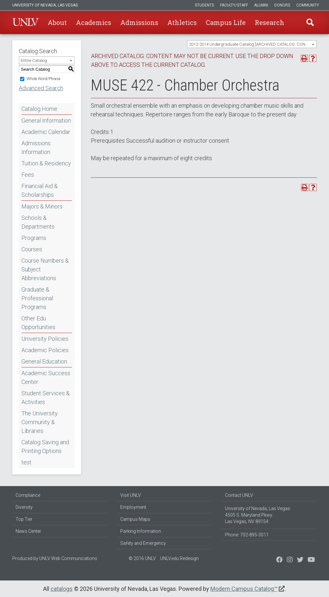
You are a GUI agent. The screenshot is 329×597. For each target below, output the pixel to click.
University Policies (44, 338)
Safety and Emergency (143, 543)
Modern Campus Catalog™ (243, 588)
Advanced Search (41, 88)
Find (310, 22)
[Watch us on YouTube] (311, 560)
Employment (133, 507)
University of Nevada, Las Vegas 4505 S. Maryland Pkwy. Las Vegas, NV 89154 (257, 515)
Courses (31, 249)
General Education (44, 361)
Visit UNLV (130, 495)
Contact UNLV (239, 495)
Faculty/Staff (234, 5)
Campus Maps (135, 519)
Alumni (261, 5)
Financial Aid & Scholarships (39, 190)
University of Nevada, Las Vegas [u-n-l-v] (45, 5)
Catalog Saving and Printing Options (45, 446)
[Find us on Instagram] (300, 560)
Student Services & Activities (45, 397)
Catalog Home (39, 108)
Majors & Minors (42, 206)
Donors (282, 5)
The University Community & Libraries (39, 422)
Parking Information (140, 531)
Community (307, 5)
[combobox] (252, 44)
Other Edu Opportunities (38, 322)
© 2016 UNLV (142, 558)
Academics (93, 22)
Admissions (139, 22)
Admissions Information (36, 147)
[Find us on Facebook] (279, 560)
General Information (46, 120)
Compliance (28, 495)
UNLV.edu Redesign (179, 558)
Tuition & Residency (46, 163)
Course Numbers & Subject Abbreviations (45, 269)
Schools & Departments (37, 222)
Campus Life (226, 22)
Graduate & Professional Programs (37, 298)
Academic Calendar (45, 131)
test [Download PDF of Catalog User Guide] (26, 462)
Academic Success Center (45, 377)
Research (269, 22)
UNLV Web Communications (68, 558)
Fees (27, 174)
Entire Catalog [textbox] (34, 60)
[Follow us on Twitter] (289, 560)
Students (204, 5)
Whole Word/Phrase (43, 79)
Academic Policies (45, 350)
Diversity (24, 507)
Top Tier (24, 519)
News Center (28, 531)
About (57, 22)
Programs (33, 237)
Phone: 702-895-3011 (247, 534)
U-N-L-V (25, 22)
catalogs (62, 588)
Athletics (182, 22)
